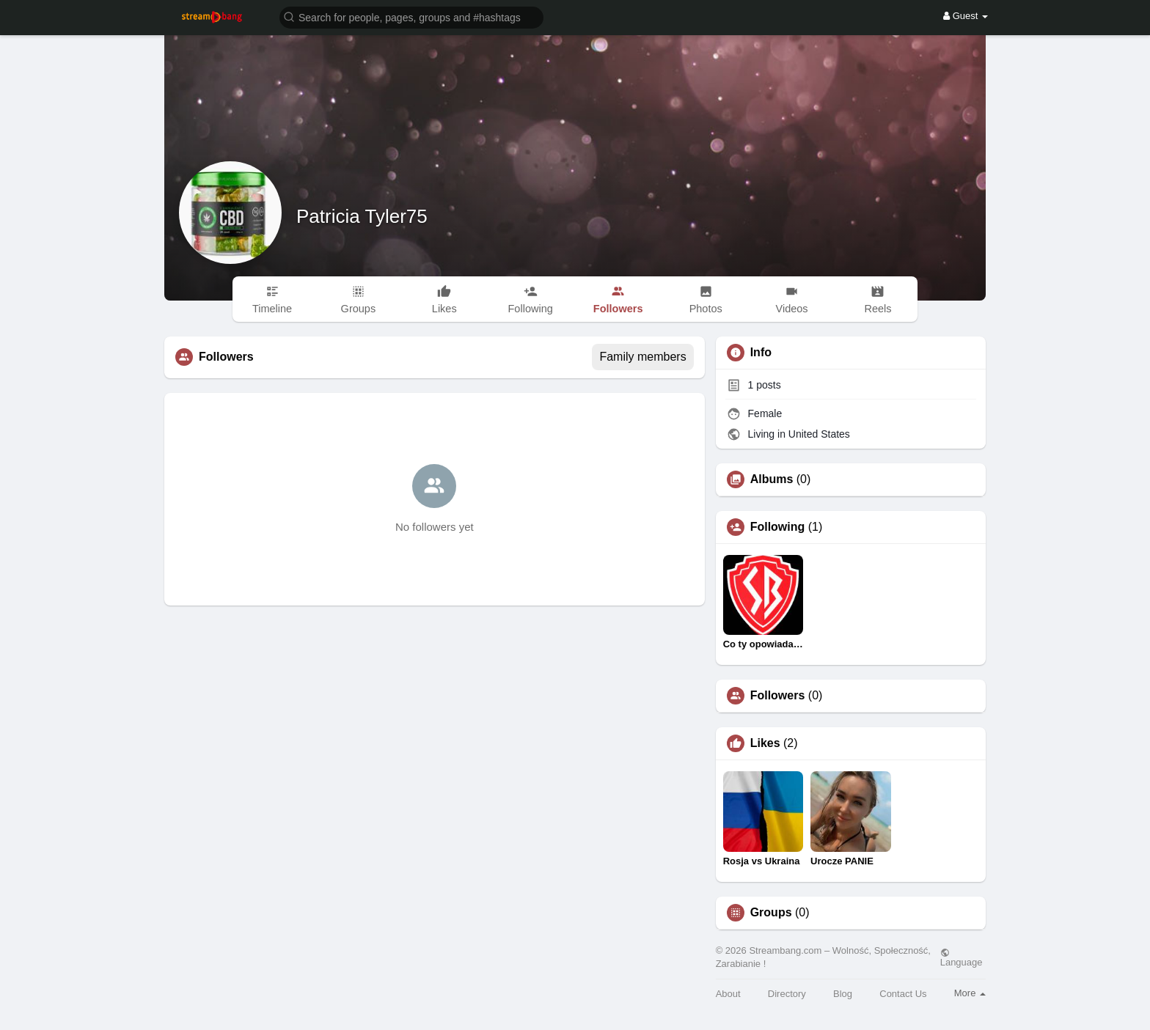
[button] (411, 16)
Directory (787, 993)
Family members (642, 356)
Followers (777, 696)
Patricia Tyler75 (362, 216)
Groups (771, 913)
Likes (765, 743)
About (728, 993)
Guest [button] (965, 15)
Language (961, 957)
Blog (842, 993)
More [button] (970, 992)
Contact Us (902, 993)
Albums (772, 479)
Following (777, 527)
